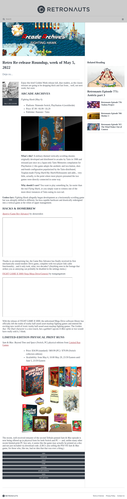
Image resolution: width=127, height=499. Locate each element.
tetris (43, 474)
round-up (43, 457)
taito (43, 453)
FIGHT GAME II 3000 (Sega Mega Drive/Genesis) (25, 274)
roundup (44, 467)
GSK (43, 464)
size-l (44, 460)
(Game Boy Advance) (15, 214)
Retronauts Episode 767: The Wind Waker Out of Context (111, 126)
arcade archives (43, 471)
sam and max (43, 478)
